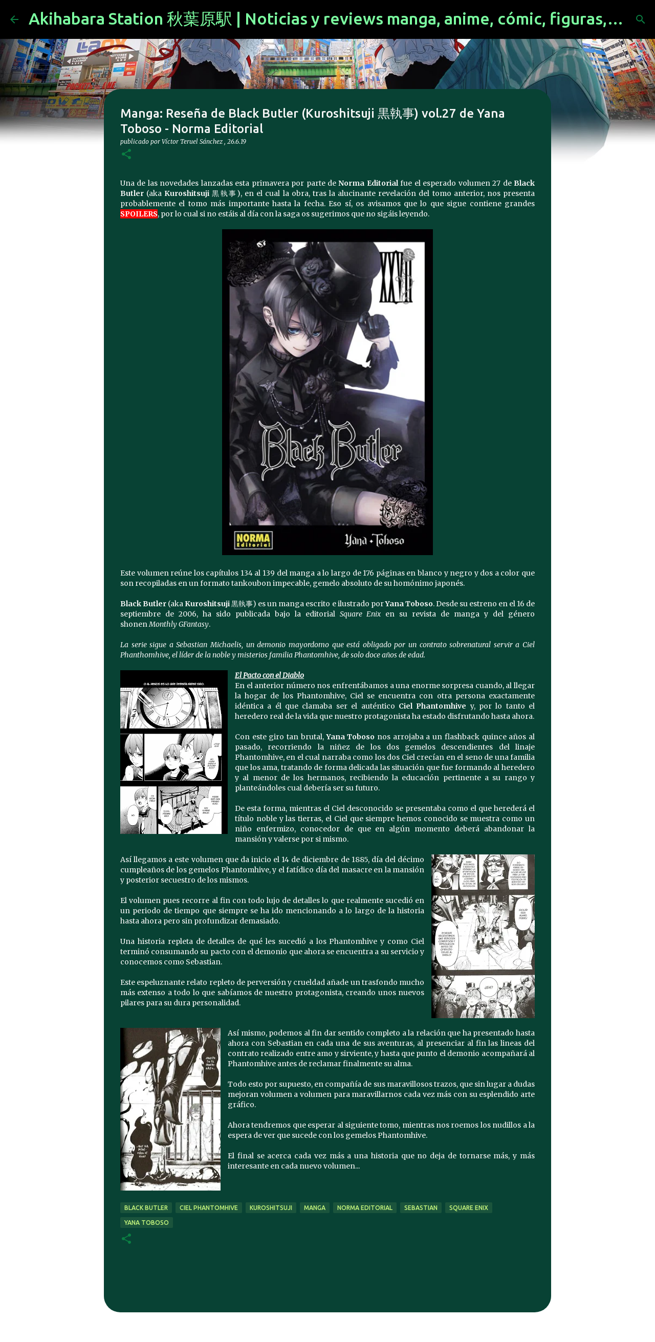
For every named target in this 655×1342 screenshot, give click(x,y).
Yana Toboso (146, 1222)
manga (314, 1207)
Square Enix (468, 1207)
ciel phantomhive (209, 1207)
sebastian (421, 1207)
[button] (126, 155)
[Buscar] (641, 19)
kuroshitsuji (271, 1207)
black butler (146, 1207)
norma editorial (364, 1207)
